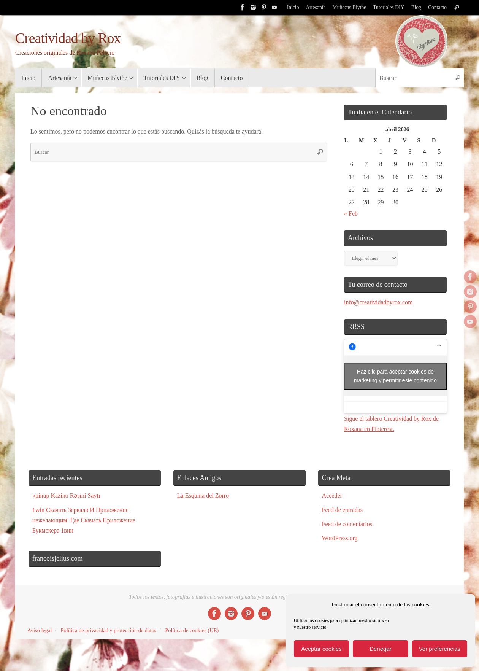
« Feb (351, 213)
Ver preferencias (439, 649)
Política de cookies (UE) (192, 630)
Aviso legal (39, 630)
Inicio (293, 7)
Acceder (332, 495)
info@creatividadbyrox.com (378, 302)
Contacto (437, 7)
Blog (416, 7)
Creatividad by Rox (68, 38)
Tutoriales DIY (388, 7)
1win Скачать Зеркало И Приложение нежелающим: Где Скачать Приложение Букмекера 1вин (83, 520)
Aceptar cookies (321, 649)
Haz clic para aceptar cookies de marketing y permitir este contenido (395, 376)
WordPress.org (340, 538)
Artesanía (315, 7)
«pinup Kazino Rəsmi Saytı (66, 495)
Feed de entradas (342, 510)
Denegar (381, 649)
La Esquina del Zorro (203, 495)
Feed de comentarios (347, 524)
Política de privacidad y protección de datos (108, 630)
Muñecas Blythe (349, 7)
